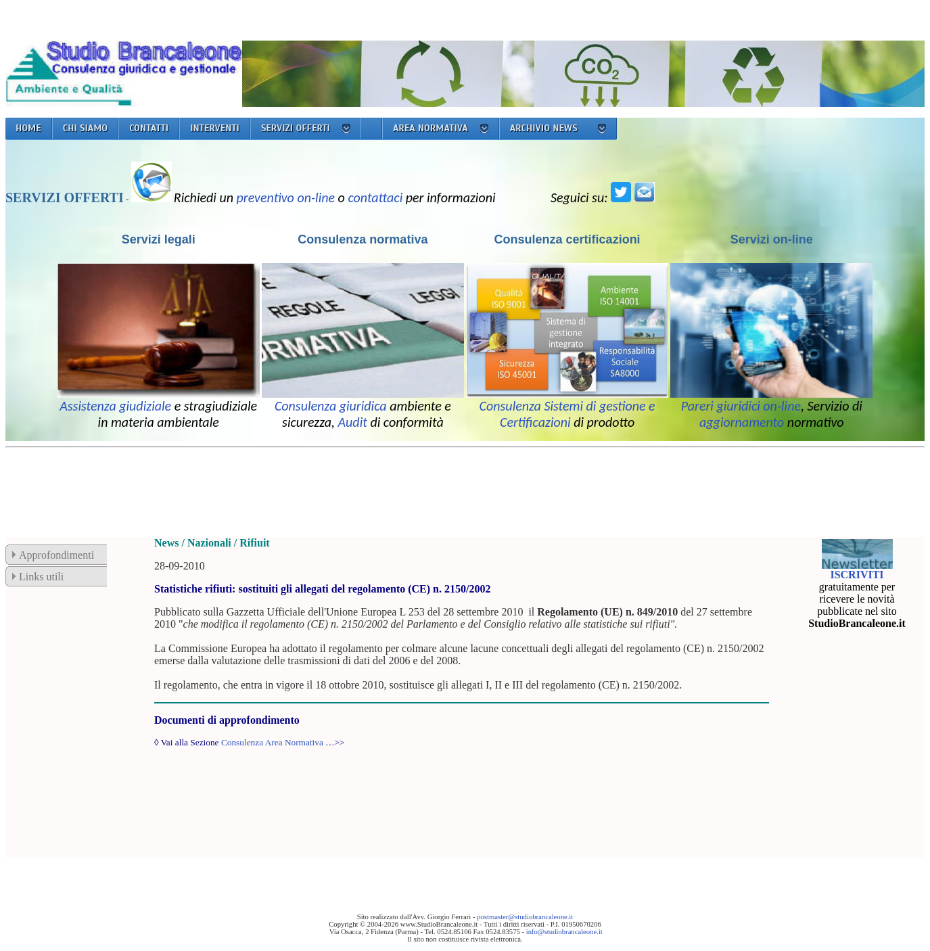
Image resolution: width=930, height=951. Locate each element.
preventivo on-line (286, 197)
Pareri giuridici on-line (741, 406)
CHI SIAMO (85, 128)
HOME (28, 128)
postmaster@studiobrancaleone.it (525, 917)
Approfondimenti (56, 555)
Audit (352, 422)
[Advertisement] (251, 483)
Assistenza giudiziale (115, 406)
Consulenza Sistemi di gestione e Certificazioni (567, 414)
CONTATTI (148, 128)
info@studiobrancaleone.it (564, 931)
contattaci (375, 197)
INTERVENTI (214, 128)
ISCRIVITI (856, 574)
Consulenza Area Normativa (272, 742)
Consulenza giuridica (331, 406)
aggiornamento (741, 422)
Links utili (41, 576)
